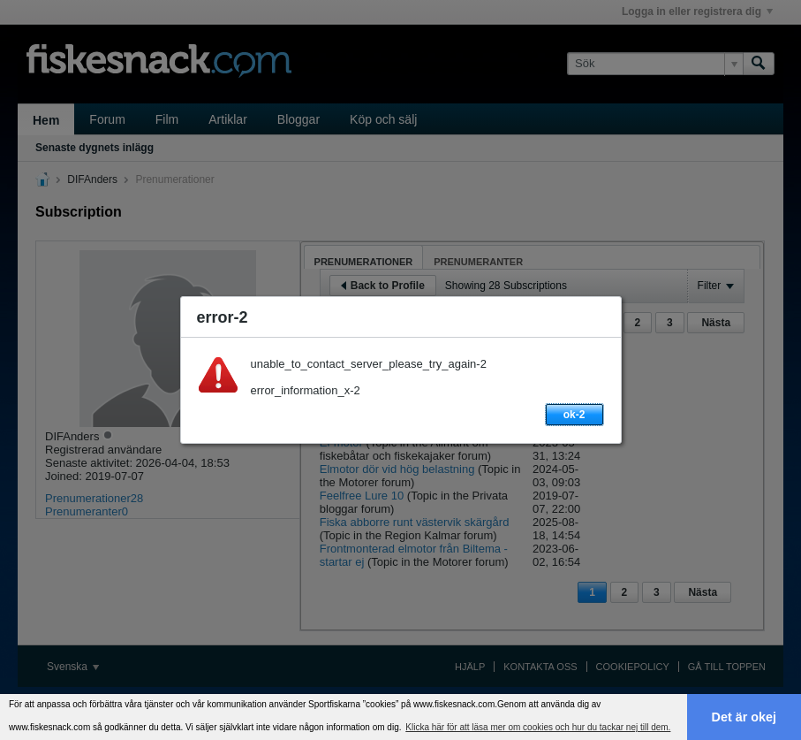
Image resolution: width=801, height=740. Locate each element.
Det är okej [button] (744, 717)
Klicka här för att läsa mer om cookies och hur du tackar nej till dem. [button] (537, 727)
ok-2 (574, 414)
